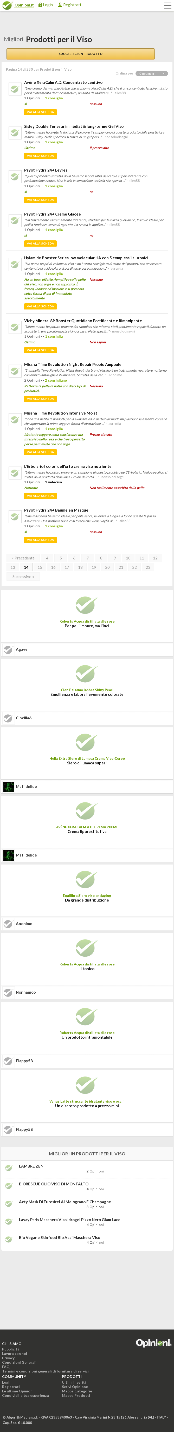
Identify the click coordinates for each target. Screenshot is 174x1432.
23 (148, 567)
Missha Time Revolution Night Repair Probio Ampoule (72, 364)
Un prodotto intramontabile (87, 1037)
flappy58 (24, 1060)
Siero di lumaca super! (87, 763)
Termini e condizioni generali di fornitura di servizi (45, 1371)
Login (48, 4)
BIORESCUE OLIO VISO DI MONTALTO (53, 1184)
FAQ (6, 1366)
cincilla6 (23, 717)
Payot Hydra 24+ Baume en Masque (56, 510)
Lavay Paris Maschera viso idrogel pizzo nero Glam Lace (69, 1219)
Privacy (8, 1358)
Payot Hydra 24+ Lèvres (45, 170)
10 (128, 558)
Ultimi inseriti (74, 1382)
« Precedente (23, 558)
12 (155, 558)
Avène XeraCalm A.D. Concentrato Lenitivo (63, 82)
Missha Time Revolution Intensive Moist (60, 413)
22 (134, 567)
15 (39, 567)
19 (94, 567)
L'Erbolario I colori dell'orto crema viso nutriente (68, 466)
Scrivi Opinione (75, 1386)
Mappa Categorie (77, 1391)
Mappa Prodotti (76, 1395)
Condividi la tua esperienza (25, 1395)
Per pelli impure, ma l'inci (87, 625)
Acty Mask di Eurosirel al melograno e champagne (65, 1202)
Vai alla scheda (40, 112)
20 (107, 567)
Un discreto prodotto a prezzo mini (87, 1105)
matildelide (26, 786)
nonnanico (26, 992)
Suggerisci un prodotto (80, 54)
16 (53, 567)
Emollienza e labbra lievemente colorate (87, 694)
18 (80, 567)
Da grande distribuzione (87, 900)
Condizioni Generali (19, 1362)
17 (67, 567)
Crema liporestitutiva (87, 831)
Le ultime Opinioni (18, 1391)
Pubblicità (11, 1349)
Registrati (72, 4)
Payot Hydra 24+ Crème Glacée (52, 214)
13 (12, 567)
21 (121, 567)
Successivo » (23, 576)
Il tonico (87, 968)
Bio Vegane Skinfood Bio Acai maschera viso (59, 1237)
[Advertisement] (40, 1287)
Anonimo (24, 923)
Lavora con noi (14, 1353)
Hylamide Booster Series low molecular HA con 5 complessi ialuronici (86, 257)
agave (22, 649)
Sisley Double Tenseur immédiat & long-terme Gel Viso (74, 126)
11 (141, 558)
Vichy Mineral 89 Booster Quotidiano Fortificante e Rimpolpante (83, 320)
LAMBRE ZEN (31, 1166)
